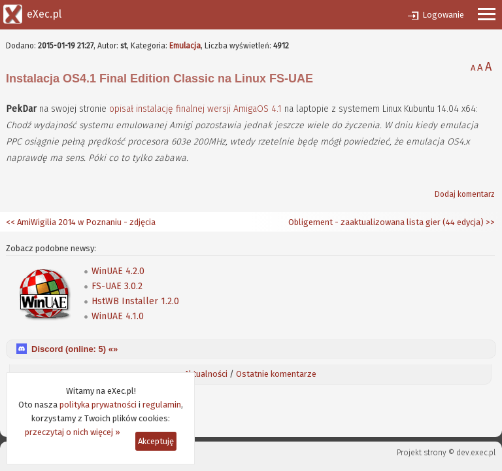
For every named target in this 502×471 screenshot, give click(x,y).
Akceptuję (156, 441)
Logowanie (443, 15)
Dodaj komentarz (465, 194)
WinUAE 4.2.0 (118, 271)
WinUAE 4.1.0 (118, 316)
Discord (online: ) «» (74, 349)
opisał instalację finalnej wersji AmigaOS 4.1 (195, 108)
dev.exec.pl (475, 452)
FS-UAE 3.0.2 (117, 286)
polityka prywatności (98, 405)
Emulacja (185, 45)
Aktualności (205, 374)
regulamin (161, 405)
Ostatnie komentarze (276, 374)
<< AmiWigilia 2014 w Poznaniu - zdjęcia (81, 222)
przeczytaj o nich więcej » (72, 432)
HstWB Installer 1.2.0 (135, 301)
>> (489, 222)
